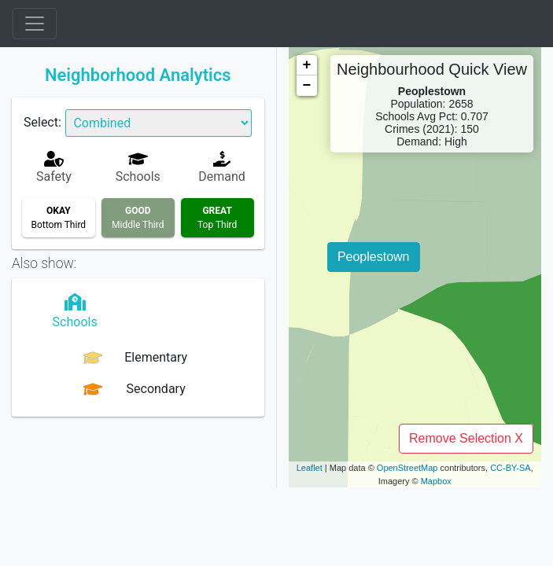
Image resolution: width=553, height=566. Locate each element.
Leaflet (310, 467)
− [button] (307, 85)
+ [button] (307, 65)
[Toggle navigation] (35, 23)
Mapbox (436, 481)
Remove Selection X (466, 438)
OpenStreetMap (407, 467)
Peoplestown (373, 256)
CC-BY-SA (510, 467)
